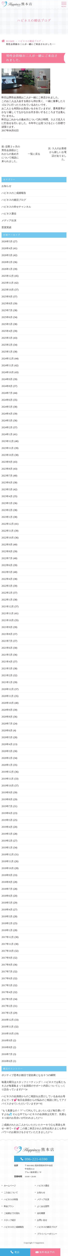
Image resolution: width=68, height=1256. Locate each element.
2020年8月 (7, 716)
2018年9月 (7, 875)
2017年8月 (7, 964)
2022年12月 (8, 524)
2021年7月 (7, 641)
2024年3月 (7, 420)
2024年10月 (8, 372)
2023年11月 (8, 448)
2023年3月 (7, 503)
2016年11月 (8, 1026)
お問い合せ (42, 1220)
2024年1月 (7, 434)
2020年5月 (7, 737)
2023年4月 (7, 496)
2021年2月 (7, 675)
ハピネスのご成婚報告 (14, 193)
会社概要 (41, 1213)
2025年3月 (7, 338)
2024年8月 (7, 386)
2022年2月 (7, 592)
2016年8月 (7, 1047)
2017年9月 (7, 957)
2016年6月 (7, 1061)
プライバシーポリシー (47, 1234)
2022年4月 (7, 579)
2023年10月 (8, 455)
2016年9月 (7, 1040)
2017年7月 (7, 971)
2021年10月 (8, 620)
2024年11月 (8, 365)
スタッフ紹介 (10, 1220)
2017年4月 (7, 992)
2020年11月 (8, 696)
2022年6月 (7, 565)
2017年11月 (8, 944)
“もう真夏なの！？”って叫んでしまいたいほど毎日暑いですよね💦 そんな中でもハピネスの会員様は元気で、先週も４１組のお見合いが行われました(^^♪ (34, 1114)
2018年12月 (8, 854)
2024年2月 (7, 427)
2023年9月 (7, 462)
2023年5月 (7, 489)
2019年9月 (7, 792)
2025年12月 (8, 276)
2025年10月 (8, 289)
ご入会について (11, 1192)
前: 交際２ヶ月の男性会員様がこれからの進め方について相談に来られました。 (11, 154)
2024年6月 (7, 400)
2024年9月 (7, 379)
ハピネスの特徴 (11, 1199)
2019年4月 (7, 827)
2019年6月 (7, 813)
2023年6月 (7, 482)
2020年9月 (7, 710)
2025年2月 (7, 344)
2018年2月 (7, 923)
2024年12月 (8, 358)
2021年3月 (7, 668)
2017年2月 (7, 1006)
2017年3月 (7, 999)
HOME (10, 41)
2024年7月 (7, 393)
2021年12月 (8, 606)
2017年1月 (7, 1013)
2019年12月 (8, 771)
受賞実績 (6, 227)
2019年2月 (7, 840)
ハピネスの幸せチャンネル (16, 206)
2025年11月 (8, 282)
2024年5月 (7, 406)
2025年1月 (7, 351)
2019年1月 (7, 847)
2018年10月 (8, 868)
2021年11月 (8, 613)
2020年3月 (7, 751)
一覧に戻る (34, 154)
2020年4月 (7, 744)
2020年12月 (8, 689)
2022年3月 (7, 586)
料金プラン (9, 1206)
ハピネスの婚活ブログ (29, 41)
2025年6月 (7, 317)
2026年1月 (7, 269)
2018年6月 (7, 895)
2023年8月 (7, 468)
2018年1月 (7, 930)
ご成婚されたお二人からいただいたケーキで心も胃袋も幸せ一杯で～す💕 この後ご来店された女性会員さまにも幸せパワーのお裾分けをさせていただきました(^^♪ (34, 1128)
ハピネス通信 (9, 213)
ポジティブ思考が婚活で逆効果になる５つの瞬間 (28, 1075)
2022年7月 (7, 558)
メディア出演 (9, 220)
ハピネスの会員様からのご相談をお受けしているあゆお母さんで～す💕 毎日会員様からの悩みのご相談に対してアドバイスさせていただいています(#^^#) (34, 1100)
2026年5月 (7, 241)
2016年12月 (8, 1019)
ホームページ (10, 1186)
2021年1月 (7, 682)
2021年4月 (7, 661)
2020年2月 (7, 758)
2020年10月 (8, 703)
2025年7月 (7, 310)
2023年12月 (8, 441)
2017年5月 (7, 985)
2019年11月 (8, 778)
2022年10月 (8, 537)
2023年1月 (7, 517)
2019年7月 (7, 806)
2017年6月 (7, 978)
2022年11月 (8, 530)
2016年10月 (8, 1033)
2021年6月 (7, 648)
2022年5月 (7, 572)
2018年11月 (8, 861)
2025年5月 (7, 324)
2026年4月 (7, 248)
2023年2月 (7, 510)
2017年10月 (8, 951)
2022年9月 (7, 544)
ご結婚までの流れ (12, 1213)
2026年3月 (7, 255)
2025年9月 (7, 296)
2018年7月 (7, 889)
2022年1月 (7, 599)
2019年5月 (7, 820)
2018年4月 (7, 909)
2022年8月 (7, 551)
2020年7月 (7, 723)
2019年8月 (7, 799)
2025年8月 (7, 303)
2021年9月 (7, 627)
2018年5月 (7, 902)
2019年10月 (8, 785)
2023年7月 (7, 475)
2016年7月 (7, 1054)
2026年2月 (7, 262)
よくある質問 (43, 1206)
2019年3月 (7, 833)
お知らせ (6, 186)
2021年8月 (7, 634)
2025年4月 (7, 331)
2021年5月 (7, 654)
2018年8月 (7, 882)
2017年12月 (8, 937)
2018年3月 (7, 916)
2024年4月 (7, 413)
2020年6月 (7, 730)
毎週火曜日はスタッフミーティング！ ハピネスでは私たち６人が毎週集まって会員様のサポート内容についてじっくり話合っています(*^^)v (34, 1086)
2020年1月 (7, 765)
